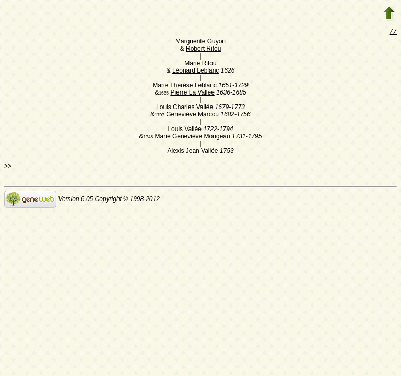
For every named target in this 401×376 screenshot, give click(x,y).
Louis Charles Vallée (184, 108)
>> (7, 167)
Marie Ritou (200, 64)
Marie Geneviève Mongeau (192, 137)
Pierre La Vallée (192, 93)
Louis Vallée (185, 130)
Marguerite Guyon (200, 42)
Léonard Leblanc (195, 71)
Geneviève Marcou (192, 115)
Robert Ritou (203, 49)
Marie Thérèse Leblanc (184, 86)
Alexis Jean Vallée (192, 152)
